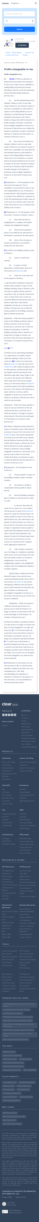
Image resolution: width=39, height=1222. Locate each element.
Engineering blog (27, 729)
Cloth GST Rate (25, 850)
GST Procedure (7, 876)
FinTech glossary (26, 735)
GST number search (26, 954)
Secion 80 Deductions (27, 768)
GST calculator (7, 965)
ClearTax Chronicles (28, 738)
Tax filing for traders (8, 844)
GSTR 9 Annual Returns (10, 885)
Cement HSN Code (26, 841)
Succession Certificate (27, 923)
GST (3, 789)
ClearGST (23, 789)
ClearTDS (23, 798)
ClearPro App (6, 825)
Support (5, 725)
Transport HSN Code (27, 844)
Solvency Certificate (27, 926)
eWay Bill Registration (27, 801)
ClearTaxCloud (7, 822)
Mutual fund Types (8, 917)
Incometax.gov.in (25, 888)
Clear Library (25, 732)
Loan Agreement (25, 920)
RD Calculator (7, 977)
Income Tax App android (28, 762)
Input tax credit (7, 804)
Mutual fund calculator (10, 957)
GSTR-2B (5, 896)
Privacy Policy (7, 1197)
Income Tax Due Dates (27, 896)
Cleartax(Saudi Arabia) (29, 747)
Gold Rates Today (8, 983)
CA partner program (9, 814)
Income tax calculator (9, 951)
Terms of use (20, 1197)
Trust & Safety (26, 744)
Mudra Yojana (24, 914)
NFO (3, 931)
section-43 (7, 367)
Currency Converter (9, 986)
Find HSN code (25, 974)
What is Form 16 (25, 876)
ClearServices (7, 771)
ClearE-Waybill (25, 792)
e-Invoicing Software (27, 795)
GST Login (5, 792)
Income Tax (23, 765)
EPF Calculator (25, 986)
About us (24, 715)
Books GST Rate (25, 853)
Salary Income (24, 879)
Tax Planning (6, 765)
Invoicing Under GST (9, 893)
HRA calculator (7, 974)
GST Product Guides (28, 741)
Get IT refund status (26, 980)
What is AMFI (6, 934)
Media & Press (26, 724)
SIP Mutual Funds (8, 923)
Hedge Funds (6, 925)
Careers (24, 721)
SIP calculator (7, 962)
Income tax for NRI (26, 771)
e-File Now (22, 45)
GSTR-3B (5, 899)
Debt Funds (6, 928)
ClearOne (23, 817)
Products (16, 3)
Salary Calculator (26, 983)
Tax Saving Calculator (27, 977)
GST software (7, 795)
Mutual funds (6, 779)
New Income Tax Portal (27, 885)
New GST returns (8, 798)
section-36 (7, 435)
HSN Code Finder (25, 838)
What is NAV (6, 937)
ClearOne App (25, 828)
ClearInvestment (8, 768)
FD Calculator (7, 980)
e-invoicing (6, 801)
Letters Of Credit (25, 937)
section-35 (13, 364)
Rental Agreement (26, 934)
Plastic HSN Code (26, 847)
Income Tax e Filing (8, 762)
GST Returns (6, 873)
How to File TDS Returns (28, 882)
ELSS (3, 920)
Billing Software (25, 820)
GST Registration (8, 871)
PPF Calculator (25, 951)
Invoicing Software (26, 822)
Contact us (25, 718)
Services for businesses (28, 825)
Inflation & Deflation (26, 917)
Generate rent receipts (28, 959)
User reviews (25, 726)
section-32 (19, 271)
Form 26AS (23, 873)
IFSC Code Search (26, 957)
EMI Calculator (7, 954)
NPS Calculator (25, 968)
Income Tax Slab (25, 871)
